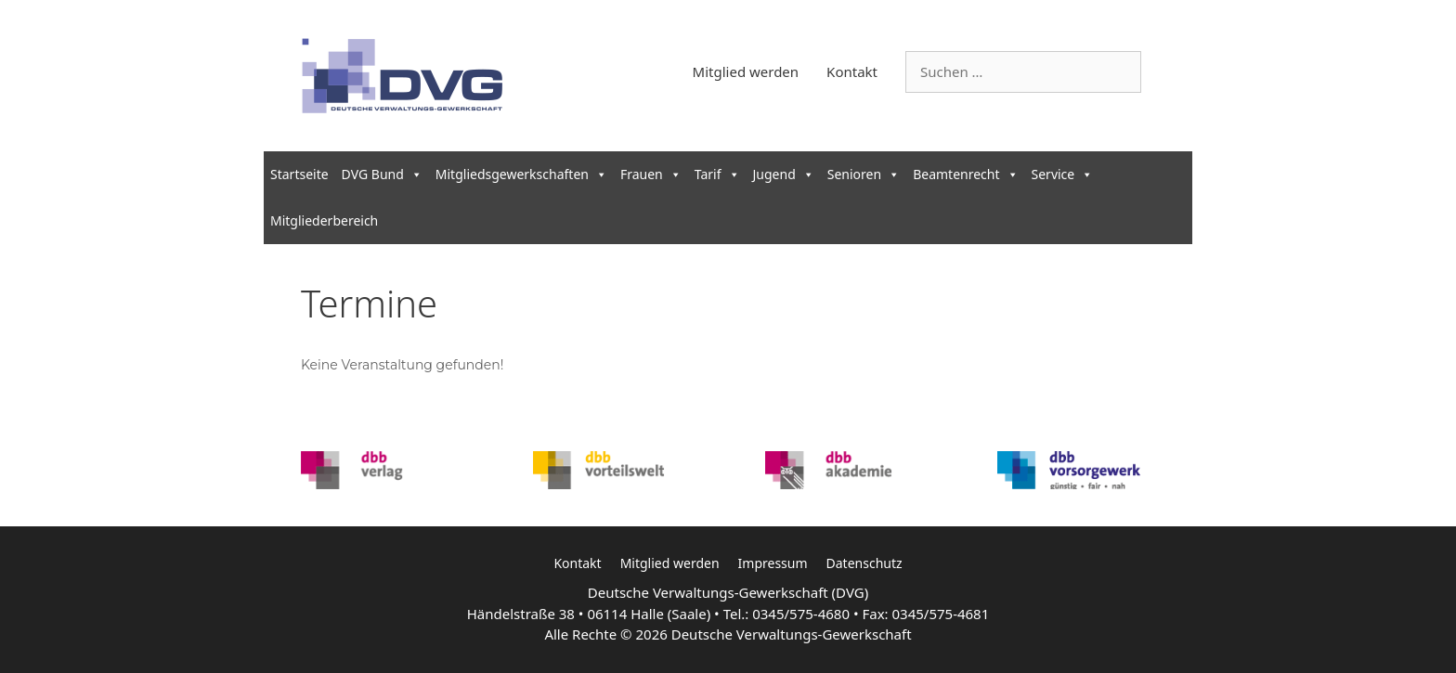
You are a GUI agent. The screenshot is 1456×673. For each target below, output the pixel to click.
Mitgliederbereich (324, 220)
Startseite (299, 174)
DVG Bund (382, 174)
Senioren (863, 174)
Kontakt (852, 71)
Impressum (773, 563)
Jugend (783, 174)
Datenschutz (864, 563)
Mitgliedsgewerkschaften (521, 174)
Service (1063, 174)
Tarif (717, 174)
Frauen (651, 174)
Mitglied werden (746, 71)
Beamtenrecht (965, 174)
